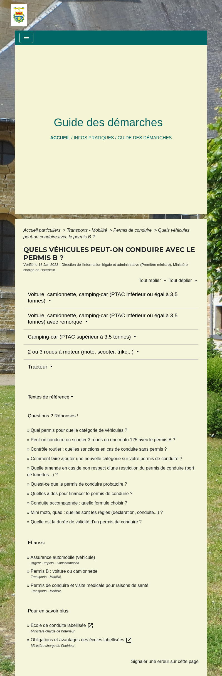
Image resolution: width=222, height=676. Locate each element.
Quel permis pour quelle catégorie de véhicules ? (79, 430)
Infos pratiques (94, 137)
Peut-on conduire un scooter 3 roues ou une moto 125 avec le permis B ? (103, 439)
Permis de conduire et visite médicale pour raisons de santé (89, 585)
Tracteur (38, 367)
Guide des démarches (145, 137)
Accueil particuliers (42, 230)
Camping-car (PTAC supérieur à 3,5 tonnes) (80, 337)
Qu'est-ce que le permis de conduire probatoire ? (79, 484)
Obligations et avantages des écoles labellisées (81, 639)
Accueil (60, 137)
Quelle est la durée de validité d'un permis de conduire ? (86, 521)
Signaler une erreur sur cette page (165, 661)
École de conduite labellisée (62, 625)
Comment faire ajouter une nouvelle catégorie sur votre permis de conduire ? (106, 458)
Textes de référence (48, 397)
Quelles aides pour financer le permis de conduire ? (81, 493)
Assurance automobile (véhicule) (62, 557)
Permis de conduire (133, 230)
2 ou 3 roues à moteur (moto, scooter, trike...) (81, 352)
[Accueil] (19, 15)
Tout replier (154, 280)
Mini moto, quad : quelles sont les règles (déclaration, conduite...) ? (97, 512)
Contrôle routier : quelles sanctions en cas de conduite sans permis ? (99, 449)
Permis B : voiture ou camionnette (64, 571)
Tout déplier (184, 280)
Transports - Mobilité (87, 230)
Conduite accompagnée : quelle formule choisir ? (79, 503)
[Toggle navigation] (26, 38)
